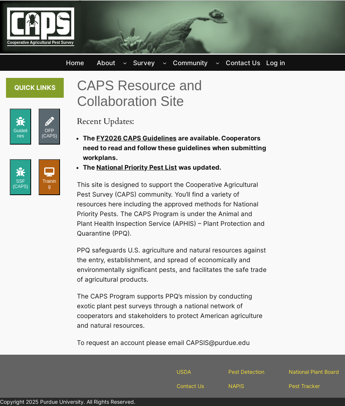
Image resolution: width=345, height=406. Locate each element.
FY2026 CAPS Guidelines (136, 138)
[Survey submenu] (164, 63)
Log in (275, 63)
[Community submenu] (217, 63)
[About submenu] (125, 63)
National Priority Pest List (136, 167)
